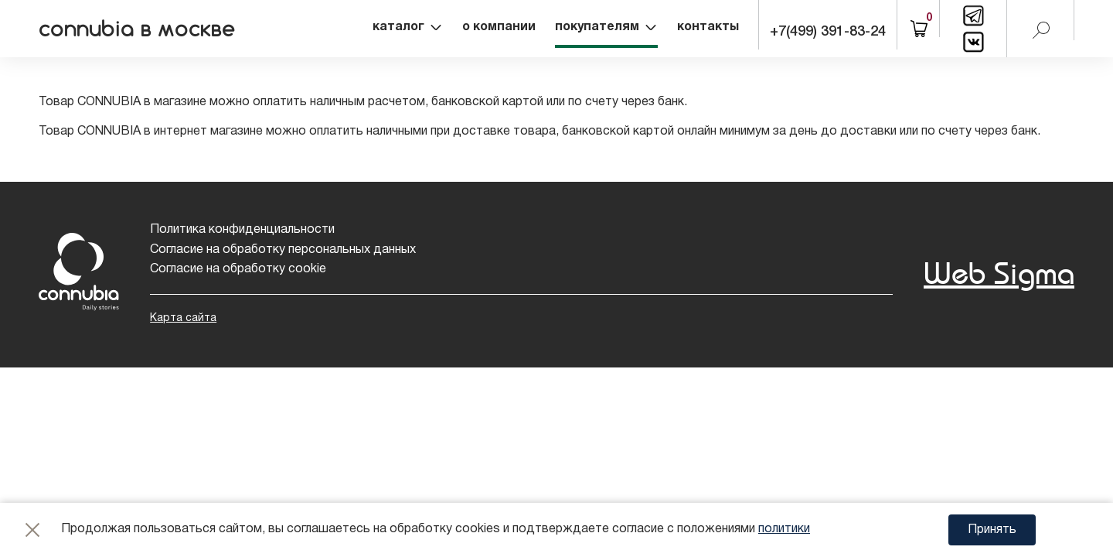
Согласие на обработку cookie (238, 269)
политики (784, 529)
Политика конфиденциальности (242, 229)
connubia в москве (137, 28)
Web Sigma (999, 273)
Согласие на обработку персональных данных (283, 249)
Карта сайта (183, 318)
